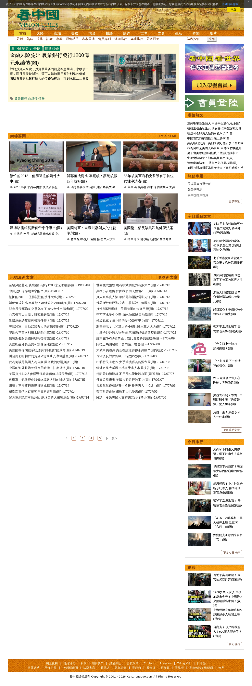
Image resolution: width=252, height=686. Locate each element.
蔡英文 (107, 187)
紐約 (126, 33)
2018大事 (20, 187)
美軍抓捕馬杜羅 (198, 195)
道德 (93, 239)
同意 (233, 9)
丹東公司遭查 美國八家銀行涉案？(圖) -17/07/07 (130, 379)
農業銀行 (21, 98)
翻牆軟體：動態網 (201, 667)
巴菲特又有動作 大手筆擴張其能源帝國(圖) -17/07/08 (133, 362)
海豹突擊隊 (161, 187)
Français (166, 663)
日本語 (201, 663)
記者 (49, 39)
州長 (26, 233)
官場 (57, 33)
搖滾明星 (36, 233)
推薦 (39, 39)
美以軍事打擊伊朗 (199, 183)
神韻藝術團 (70, 667)
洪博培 (18, 233)
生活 (178, 33)
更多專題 (234, 201)
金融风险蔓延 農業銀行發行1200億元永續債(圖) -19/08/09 (49, 285)
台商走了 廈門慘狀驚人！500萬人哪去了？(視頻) (227, 631)
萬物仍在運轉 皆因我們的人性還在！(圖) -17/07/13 (131, 291)
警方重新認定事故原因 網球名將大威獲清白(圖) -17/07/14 (49, 397)
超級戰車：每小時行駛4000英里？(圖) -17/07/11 (130, 320)
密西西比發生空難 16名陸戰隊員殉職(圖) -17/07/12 (131, 314)
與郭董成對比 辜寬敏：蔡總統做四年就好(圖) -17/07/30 (47, 303)
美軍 (130, 187)
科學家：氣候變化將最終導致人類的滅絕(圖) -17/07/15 (47, 379)
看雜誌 (105, 667)
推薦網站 (34, 667)
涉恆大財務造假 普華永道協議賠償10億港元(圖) (227, 297)
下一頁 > (111, 438)
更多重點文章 (231, 429)
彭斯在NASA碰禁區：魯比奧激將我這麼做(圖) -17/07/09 (135, 338)
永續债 (33, 98)
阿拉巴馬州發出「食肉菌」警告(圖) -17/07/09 (128, 344)
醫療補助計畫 (168, 239)
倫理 (100, 239)
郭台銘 (90, 187)
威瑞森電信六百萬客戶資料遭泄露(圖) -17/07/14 (42, 391)
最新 (20, 39)
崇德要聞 (18, 136)
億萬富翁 (49, 233)
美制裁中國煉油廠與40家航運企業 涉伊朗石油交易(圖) (227, 245)
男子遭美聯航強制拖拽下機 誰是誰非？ (212, 153)
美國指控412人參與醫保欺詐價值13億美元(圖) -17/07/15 (48, 374)
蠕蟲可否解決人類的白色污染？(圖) (210, 133)
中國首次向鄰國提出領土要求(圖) (209, 138)
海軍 (150, 187)
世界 (143, 33)
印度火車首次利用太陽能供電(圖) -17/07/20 (39, 332)
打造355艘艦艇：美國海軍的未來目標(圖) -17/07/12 (132, 308)
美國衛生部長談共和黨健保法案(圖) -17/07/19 (40, 344)
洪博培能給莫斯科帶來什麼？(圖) (36, 228)
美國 (74, 33)
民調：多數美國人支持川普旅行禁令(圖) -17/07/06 (131, 397)
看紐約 (136, 667)
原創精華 (72, 39)
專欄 (59, 39)
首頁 (22, 33)
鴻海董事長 (78, 187)
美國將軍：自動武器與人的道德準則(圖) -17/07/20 (44, 326)
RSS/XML (168, 136)
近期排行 (120, 39)
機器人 (84, 239)
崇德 (36, 49)
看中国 (40, 18)
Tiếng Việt (184, 663)
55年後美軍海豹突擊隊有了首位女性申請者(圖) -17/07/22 (49, 308)
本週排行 (137, 39)
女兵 (172, 187)
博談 (109, 33)
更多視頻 (234, 644)
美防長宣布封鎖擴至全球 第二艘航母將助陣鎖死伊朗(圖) (228, 228)
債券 (41, 98)
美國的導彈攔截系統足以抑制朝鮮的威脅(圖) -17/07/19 (47, 350)
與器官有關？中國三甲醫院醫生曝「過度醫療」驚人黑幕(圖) (228, 399)
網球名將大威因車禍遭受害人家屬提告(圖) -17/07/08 (132, 368)
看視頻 (179, 667)
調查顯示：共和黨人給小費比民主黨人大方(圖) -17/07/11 (136, 326)
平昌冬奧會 (34, 187)
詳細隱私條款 (230, 4)
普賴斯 (144, 239)
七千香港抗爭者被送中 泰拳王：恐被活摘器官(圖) (228, 262)
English (149, 663)
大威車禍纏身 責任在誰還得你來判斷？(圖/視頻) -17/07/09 (136, 350)
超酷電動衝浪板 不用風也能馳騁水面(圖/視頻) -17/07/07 (135, 374)
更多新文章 (168, 277)
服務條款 (115, 663)
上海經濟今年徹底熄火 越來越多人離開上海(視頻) (228, 614)
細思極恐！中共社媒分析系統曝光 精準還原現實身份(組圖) (228, 488)
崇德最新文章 (22, 277)
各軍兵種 (140, 187)
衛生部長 (133, 239)
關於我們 (98, 663)
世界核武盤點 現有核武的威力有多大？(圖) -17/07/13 (133, 285)
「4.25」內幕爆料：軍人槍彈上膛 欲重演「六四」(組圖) (228, 522)
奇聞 (195, 33)
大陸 (40, 33)
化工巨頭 (61, 233)
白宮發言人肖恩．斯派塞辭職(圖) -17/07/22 (39, 314)
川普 (99, 187)
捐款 (84, 663)
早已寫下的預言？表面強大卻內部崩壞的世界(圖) (228, 471)
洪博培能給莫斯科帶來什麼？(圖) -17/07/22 (39, 320)
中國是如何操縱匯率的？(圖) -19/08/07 (36, 291)
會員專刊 (104, 39)
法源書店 (89, 667)
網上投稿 (52, 663)
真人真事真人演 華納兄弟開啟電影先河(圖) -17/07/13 (133, 297)
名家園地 (88, 39)
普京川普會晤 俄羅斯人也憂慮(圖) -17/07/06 (127, 391)
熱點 (30, 39)
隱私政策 (132, 663)
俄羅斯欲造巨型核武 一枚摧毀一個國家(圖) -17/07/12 (133, 303)
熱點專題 (195, 176)
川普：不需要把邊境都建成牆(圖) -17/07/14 (39, 385)
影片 (213, 33)
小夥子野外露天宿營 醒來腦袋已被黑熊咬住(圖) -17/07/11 (136, 332)
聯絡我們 (69, 663)
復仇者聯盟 (50, 187)
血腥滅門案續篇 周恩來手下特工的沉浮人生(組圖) (228, 279)
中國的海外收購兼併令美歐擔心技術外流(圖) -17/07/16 (47, 368)
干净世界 (51, 667)
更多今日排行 (231, 552)
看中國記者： (21, 49)
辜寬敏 (116, 187)
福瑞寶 (165, 667)
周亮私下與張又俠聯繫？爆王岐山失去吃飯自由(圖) (228, 454)
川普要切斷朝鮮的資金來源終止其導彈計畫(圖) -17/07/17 (48, 356)
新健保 (154, 239)
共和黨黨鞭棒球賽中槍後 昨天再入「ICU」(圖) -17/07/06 (136, 385)
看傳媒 (150, 667)
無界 (221, 667)
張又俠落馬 (195, 189)
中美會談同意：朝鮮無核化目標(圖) (210, 158)
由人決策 (109, 239)
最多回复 (153, 39)
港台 (91, 33)
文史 (161, 33)
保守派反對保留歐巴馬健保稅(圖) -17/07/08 (126, 356)
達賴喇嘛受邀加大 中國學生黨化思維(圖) (213, 123)
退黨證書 (121, 667)
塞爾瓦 (75, 239)
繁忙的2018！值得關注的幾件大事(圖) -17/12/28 (42, 297)
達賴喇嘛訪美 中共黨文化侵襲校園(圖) (212, 163)
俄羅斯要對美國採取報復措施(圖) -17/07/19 (39, 338)
